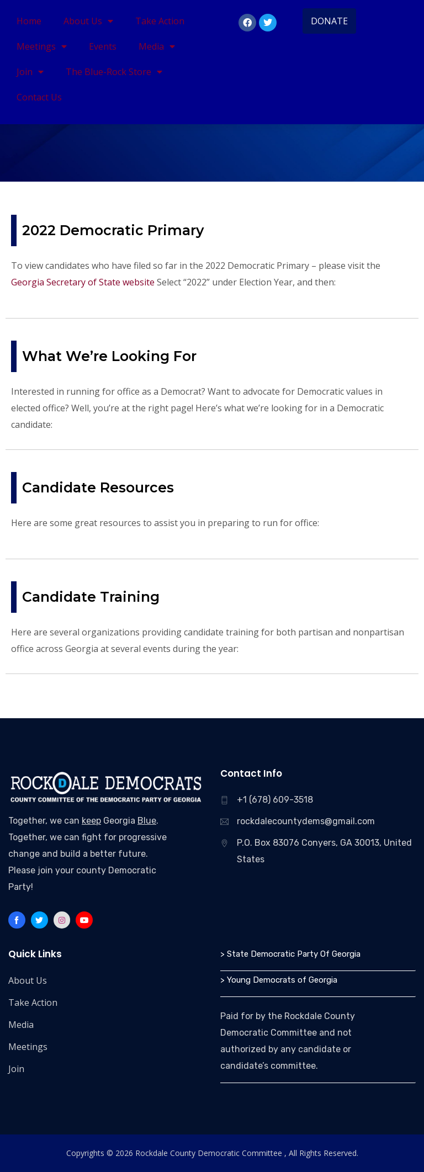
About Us (88, 21)
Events (102, 46)
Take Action (159, 21)
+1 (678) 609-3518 (275, 799)
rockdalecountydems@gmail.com (306, 821)
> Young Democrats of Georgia (278, 980)
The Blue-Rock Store (114, 72)
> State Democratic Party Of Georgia (290, 954)
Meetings (42, 46)
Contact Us (39, 97)
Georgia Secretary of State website (83, 282)
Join (30, 72)
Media (157, 46)
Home (29, 21)
